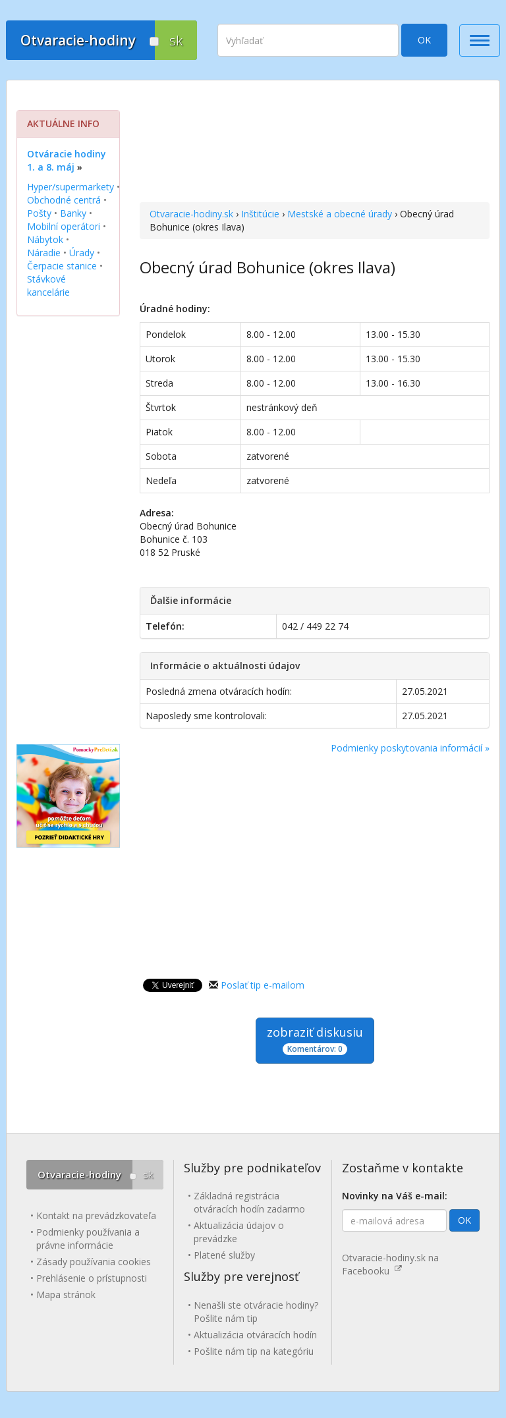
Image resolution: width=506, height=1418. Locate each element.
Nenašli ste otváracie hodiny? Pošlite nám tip (256, 1311)
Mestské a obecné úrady (339, 213)
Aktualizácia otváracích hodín (255, 1334)
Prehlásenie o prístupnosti (91, 1278)
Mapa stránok (66, 1294)
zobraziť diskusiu (315, 1039)
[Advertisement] (315, 143)
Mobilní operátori (63, 226)
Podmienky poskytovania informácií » (410, 748)
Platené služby (224, 1255)
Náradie (44, 252)
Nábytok (45, 239)
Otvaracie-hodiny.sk (191, 213)
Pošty (39, 213)
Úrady (81, 252)
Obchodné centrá (64, 200)
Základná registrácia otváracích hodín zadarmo (249, 1202)
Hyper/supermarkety (70, 186)
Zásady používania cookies (93, 1261)
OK (424, 40)
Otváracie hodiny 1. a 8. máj (66, 160)
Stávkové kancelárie (48, 285)
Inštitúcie (260, 213)
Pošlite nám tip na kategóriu (254, 1351)
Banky (73, 213)
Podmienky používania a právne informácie (88, 1238)
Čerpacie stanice (62, 265)
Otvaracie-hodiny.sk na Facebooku (390, 1264)
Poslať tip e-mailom (262, 985)
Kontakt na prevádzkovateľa (96, 1215)
